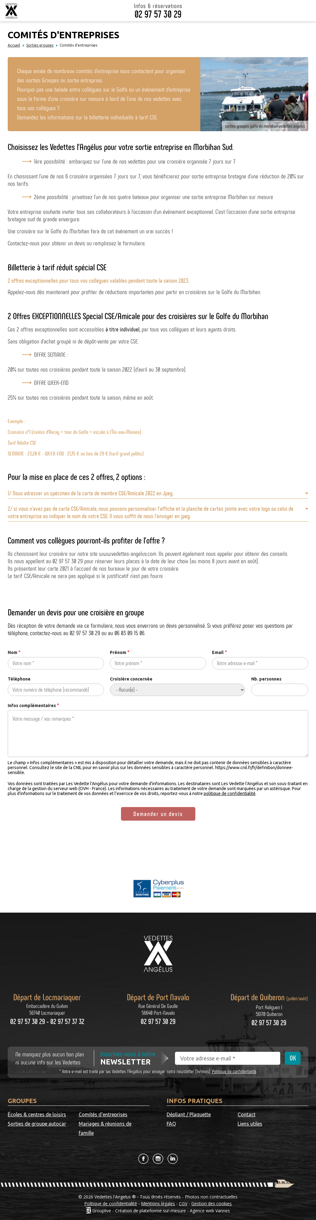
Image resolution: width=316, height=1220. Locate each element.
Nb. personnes (266, 679)
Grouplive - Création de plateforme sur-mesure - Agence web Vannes (161, 1210)
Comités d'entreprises (103, 1114)
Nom (12, 652)
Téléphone (19, 679)
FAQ (171, 1123)
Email (217, 652)
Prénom (118, 652)
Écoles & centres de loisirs (37, 1114)
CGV (183, 1203)
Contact (247, 1114)
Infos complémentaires (32, 705)
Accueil (14, 45)
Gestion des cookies (211, 1203)
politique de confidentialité (230, 793)
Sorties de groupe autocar (37, 1123)
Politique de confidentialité (234, 1071)
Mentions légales (158, 1203)
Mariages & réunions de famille (105, 1128)
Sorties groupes (39, 45)
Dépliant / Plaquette (189, 1114)
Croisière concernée (131, 679)
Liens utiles (250, 1123)
